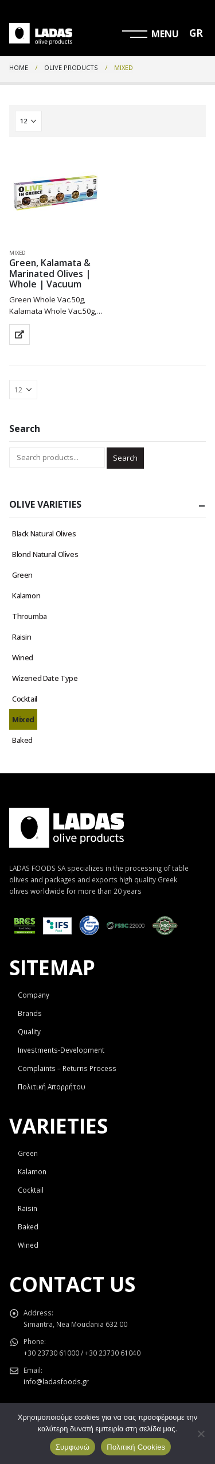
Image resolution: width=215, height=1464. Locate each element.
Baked (22, 740)
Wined (22, 657)
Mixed (17, 252)
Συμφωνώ (73, 1447)
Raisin (22, 637)
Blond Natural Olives (45, 554)
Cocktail (24, 699)
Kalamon (26, 595)
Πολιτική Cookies (136, 1447)
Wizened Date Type (44, 678)
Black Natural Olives (44, 533)
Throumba (29, 616)
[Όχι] (200, 1433)
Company (33, 994)
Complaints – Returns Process (67, 1068)
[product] (56, 193)
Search (125, 458)
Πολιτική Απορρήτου (51, 1086)
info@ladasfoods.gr (56, 1381)
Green (22, 575)
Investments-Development (61, 1049)
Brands (30, 1013)
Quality (29, 1031)
